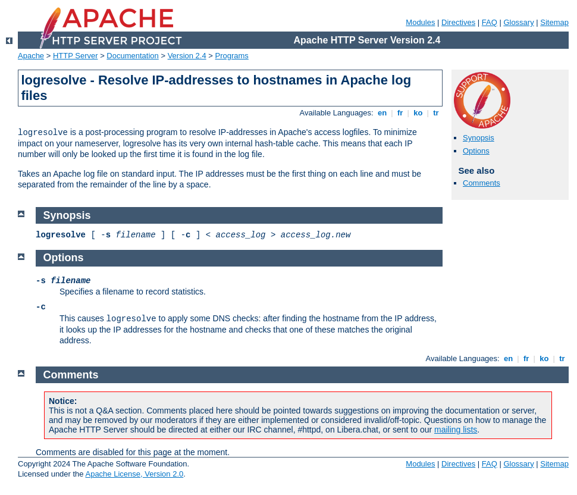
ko (418, 112)
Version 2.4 (187, 55)
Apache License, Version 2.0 (134, 473)
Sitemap (554, 22)
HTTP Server (75, 55)
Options (476, 150)
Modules (420, 22)
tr (436, 112)
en (381, 112)
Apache (31, 55)
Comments (481, 182)
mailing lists (455, 429)
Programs (232, 55)
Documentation (132, 55)
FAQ (489, 22)
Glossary (518, 22)
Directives (458, 22)
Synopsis (478, 137)
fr (400, 112)
